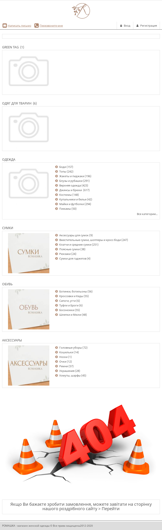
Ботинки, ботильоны (73, 291)
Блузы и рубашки (70, 181)
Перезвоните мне (51, 25)
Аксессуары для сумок (74, 235)
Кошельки (66, 352)
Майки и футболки (71, 204)
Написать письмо (19, 25)
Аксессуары (12, 340)
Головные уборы (70, 347)
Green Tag (10, 47)
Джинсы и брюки (70, 190)
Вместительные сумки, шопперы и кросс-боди (90, 240)
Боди (62, 167)
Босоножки (66, 310)
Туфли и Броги (68, 305)
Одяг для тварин (16, 103)
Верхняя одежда (70, 185)
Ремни (63, 366)
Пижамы (65, 209)
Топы (62, 171)
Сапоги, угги (67, 301)
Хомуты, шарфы (70, 375)
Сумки (7, 228)
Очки (62, 361)
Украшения (66, 371)
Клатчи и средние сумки (75, 244)
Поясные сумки (69, 249)
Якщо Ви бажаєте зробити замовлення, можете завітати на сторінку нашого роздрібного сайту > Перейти (81, 506)
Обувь (7, 284)
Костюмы (65, 195)
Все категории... (147, 214)
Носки (63, 357)
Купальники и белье (72, 199)
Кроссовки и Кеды (71, 296)
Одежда (8, 159)
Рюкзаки (65, 254)
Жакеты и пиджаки (71, 176)
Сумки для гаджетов (72, 258)
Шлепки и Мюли (70, 315)
